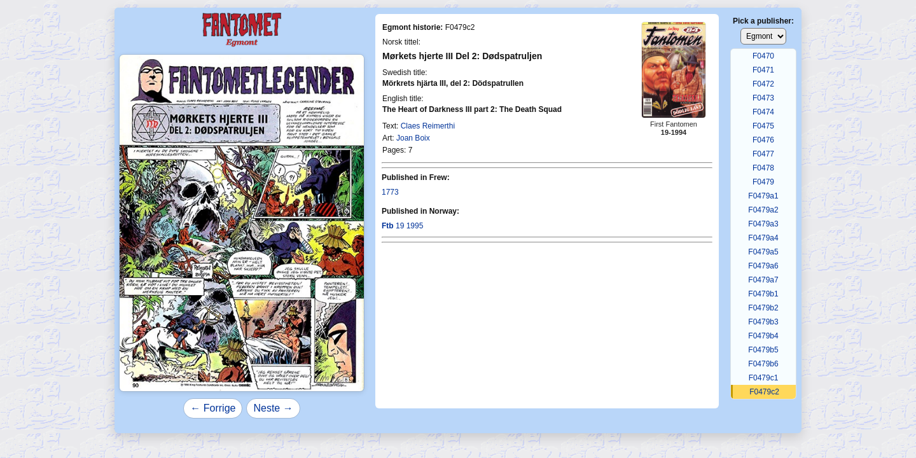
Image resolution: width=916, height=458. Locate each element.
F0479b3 (763, 321)
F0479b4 (763, 335)
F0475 (763, 125)
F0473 (763, 98)
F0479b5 (763, 349)
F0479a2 (763, 209)
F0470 (763, 56)
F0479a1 (763, 195)
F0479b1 (763, 293)
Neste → (273, 408)
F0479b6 (763, 363)
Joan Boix (413, 138)
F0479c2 (764, 391)
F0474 (763, 112)
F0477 (763, 153)
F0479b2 (763, 307)
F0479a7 (763, 279)
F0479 (763, 181)
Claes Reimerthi (428, 125)
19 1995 (402, 225)
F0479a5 (763, 251)
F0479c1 (764, 377)
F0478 (763, 167)
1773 (390, 192)
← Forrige (212, 408)
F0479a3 (763, 223)
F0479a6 (763, 265)
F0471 (763, 70)
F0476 (763, 139)
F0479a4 (763, 237)
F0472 (763, 84)
